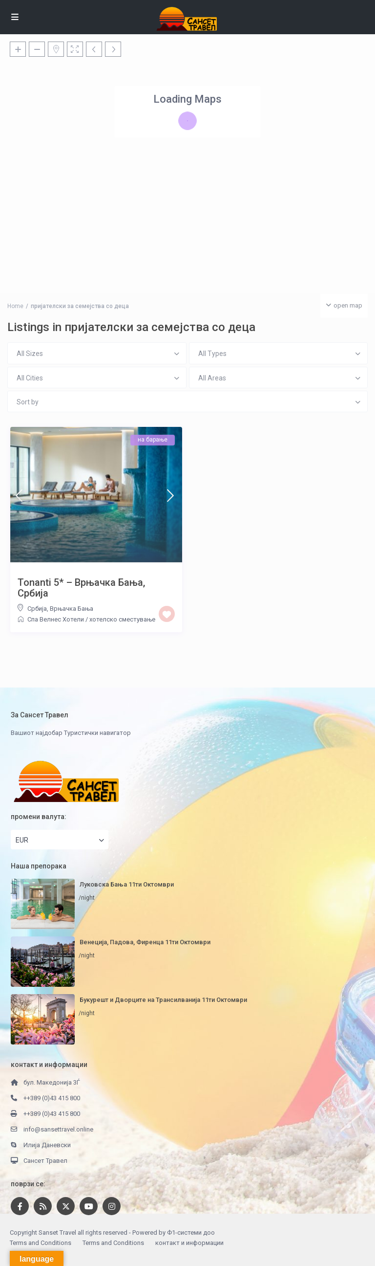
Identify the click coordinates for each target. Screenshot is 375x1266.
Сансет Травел (45, 1160)
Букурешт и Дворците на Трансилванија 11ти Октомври (163, 999)
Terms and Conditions (40, 1242)
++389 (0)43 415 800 (51, 1098)
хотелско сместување (122, 619)
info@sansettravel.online (58, 1129)
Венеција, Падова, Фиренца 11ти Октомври (145, 942)
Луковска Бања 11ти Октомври (127, 884)
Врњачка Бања (71, 608)
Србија (37, 608)
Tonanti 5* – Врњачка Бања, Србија (81, 588)
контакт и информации (189, 1242)
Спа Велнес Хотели (55, 619)
